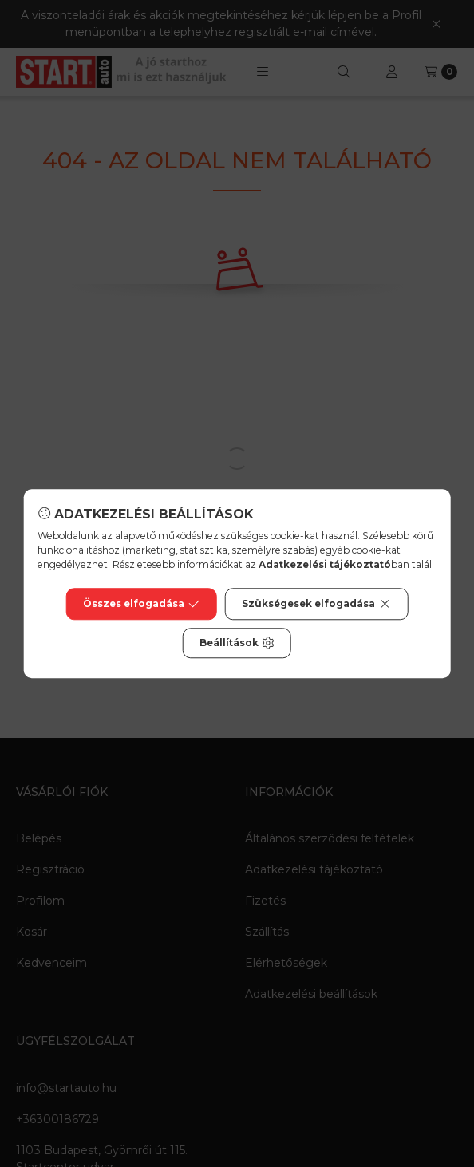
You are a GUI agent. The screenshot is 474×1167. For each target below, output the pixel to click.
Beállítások (237, 643)
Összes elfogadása (141, 603)
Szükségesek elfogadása (316, 603)
